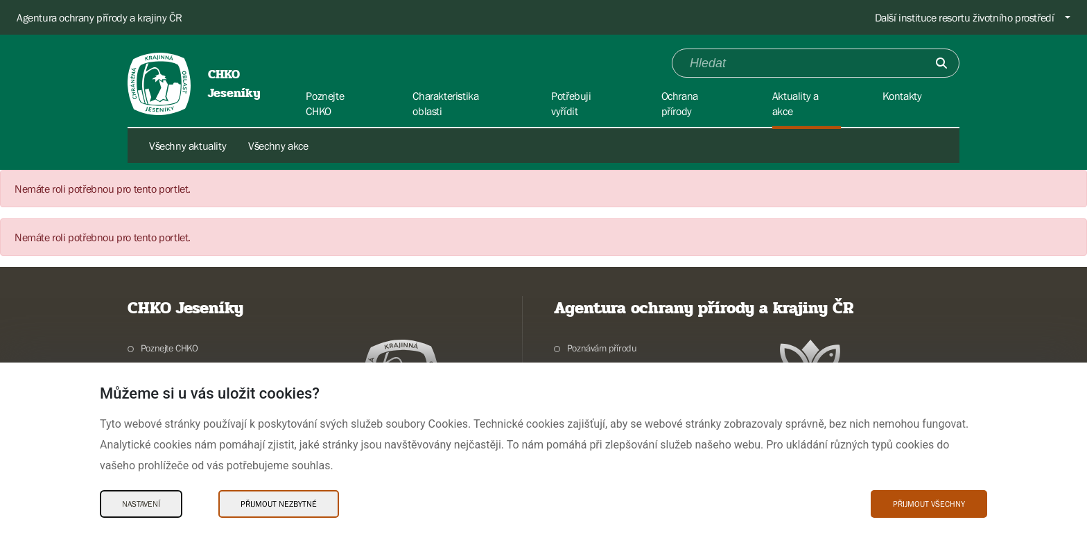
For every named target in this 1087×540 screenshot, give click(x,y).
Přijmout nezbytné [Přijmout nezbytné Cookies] (279, 504)
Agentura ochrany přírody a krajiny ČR (99, 17)
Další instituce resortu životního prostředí (964, 17)
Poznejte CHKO (169, 348)
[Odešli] (941, 63)
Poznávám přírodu (602, 348)
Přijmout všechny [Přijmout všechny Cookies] (929, 504)
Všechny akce (278, 145)
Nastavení (141, 504)
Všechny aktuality (187, 145)
